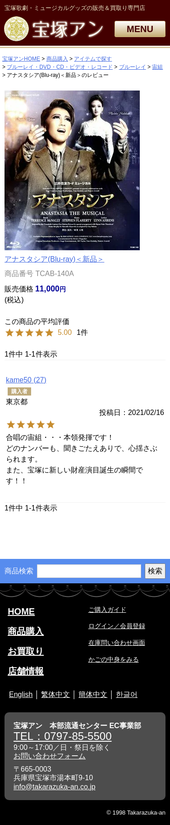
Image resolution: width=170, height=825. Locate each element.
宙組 (157, 67)
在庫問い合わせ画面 (116, 642)
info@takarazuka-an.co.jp (55, 787)
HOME (21, 611)
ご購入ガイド (107, 609)
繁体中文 (55, 694)
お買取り (26, 651)
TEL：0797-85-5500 (62, 736)
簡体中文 (92, 694)
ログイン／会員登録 (116, 625)
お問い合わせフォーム (50, 756)
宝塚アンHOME (21, 59)
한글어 (127, 694)
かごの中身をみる (113, 659)
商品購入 (57, 59)
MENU (140, 29)
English (20, 694)
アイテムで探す (93, 59)
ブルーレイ (132, 67)
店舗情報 (26, 671)
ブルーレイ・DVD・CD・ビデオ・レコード (60, 67)
